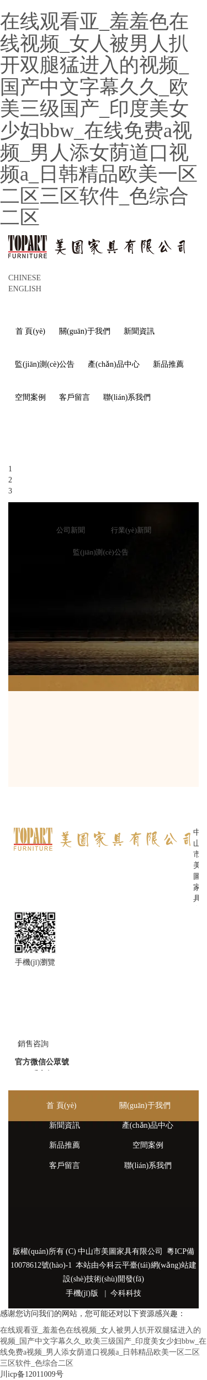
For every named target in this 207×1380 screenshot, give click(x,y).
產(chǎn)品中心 (148, 1125)
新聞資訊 (64, 1125)
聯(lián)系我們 (148, 1165)
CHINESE (24, 278)
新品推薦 (64, 1145)
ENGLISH (24, 289)
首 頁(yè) (61, 1105)
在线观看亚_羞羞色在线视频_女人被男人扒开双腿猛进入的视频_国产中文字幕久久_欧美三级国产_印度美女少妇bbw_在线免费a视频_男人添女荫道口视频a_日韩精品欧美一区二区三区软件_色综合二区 (99, 119)
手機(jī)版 (82, 1293)
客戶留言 (64, 1165)
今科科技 (125, 1293)
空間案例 (147, 1145)
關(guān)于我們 (145, 1105)
